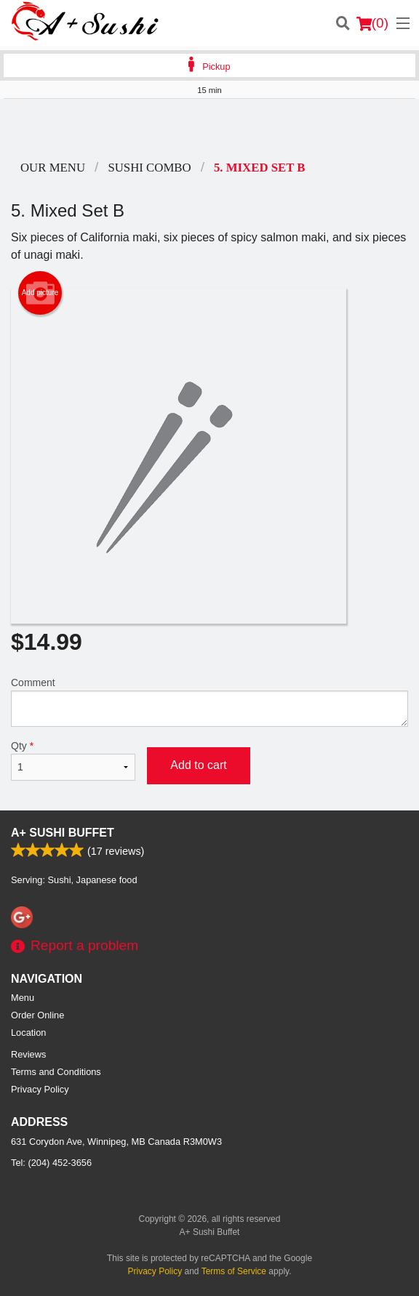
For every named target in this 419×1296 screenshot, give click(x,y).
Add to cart (198, 765)
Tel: (51, 1162)
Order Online (37, 1015)
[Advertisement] (209, 128)
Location (28, 1032)
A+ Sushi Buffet (62, 832)
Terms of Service (233, 1271)
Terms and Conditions (56, 1071)
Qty (73, 760)
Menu (22, 997)
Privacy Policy (40, 1089)
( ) (372, 23)
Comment (209, 702)
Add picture (40, 293)
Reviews (28, 1054)
